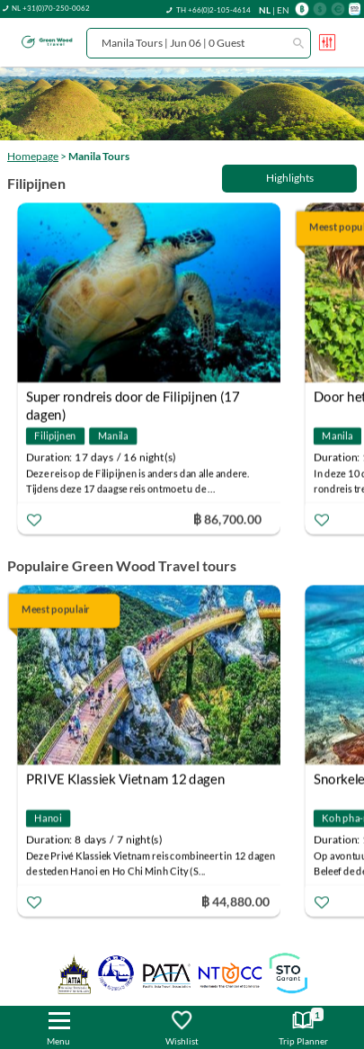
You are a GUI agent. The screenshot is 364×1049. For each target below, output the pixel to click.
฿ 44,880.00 (235, 901)
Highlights (290, 177)
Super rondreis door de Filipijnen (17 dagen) (133, 398)
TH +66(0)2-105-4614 (213, 9)
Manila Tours (98, 156)
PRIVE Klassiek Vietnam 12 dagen (125, 779)
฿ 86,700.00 (227, 517)
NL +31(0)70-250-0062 (51, 8)
